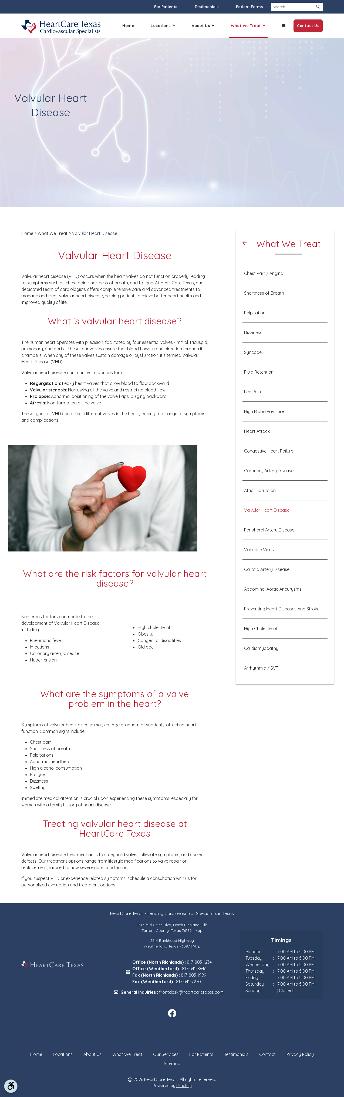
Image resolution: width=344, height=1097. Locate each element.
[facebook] (172, 1013)
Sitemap (172, 1063)
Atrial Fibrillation (260, 490)
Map (199, 930)
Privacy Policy (300, 1054)
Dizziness (253, 332)
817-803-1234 (199, 962)
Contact (267, 1054)
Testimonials (206, 6)
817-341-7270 (188, 981)
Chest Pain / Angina (263, 273)
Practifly (184, 1085)
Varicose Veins (259, 549)
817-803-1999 (193, 975)
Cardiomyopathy (261, 648)
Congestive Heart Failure (268, 451)
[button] (283, 26)
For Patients (165, 6)
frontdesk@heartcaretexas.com (191, 992)
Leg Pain (252, 391)
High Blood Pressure (264, 411)
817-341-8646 (194, 968)
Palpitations (256, 312)
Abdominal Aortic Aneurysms (273, 589)
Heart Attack (257, 431)
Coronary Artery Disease (269, 470)
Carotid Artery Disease (266, 569)
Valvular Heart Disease (94, 233)
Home (128, 25)
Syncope (253, 352)
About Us (203, 26)
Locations (163, 26)
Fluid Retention (259, 372)
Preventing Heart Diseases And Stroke (281, 608)
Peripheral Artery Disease (269, 530)
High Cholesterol (260, 628)
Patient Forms (249, 6)
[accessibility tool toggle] (11, 1086)
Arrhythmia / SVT (261, 668)
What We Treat (248, 26)
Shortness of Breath (264, 293)
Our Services (165, 1054)
